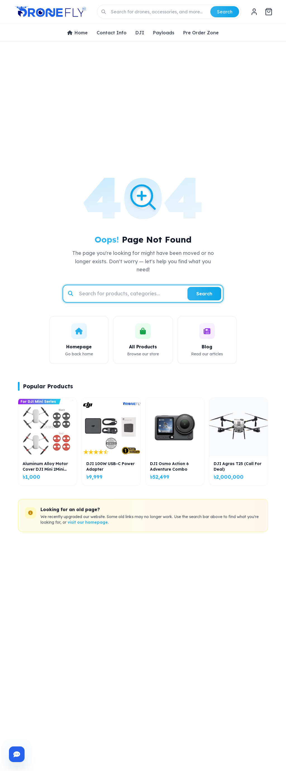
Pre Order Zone (201, 32)
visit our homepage (88, 522)
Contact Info (112, 32)
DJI (139, 32)
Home (77, 32)
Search (224, 12)
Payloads (163, 32)
